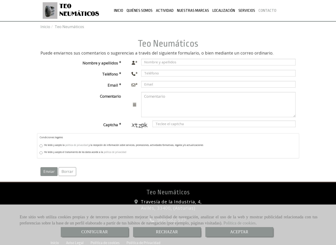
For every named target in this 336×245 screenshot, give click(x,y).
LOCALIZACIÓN (223, 10)
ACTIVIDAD (165, 10)
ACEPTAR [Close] (239, 232)
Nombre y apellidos (100, 62)
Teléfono (110, 73)
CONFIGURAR (94, 232)
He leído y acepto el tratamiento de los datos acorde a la (83, 151)
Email (113, 84)
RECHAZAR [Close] (167, 232)
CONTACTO (267, 10)
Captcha (111, 123)
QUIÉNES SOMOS (140, 10)
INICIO (118, 10)
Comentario (110, 95)
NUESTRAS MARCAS (193, 10)
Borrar (67, 170)
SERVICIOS (246, 10)
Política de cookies (239, 223)
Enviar (49, 170)
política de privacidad (76, 144)
